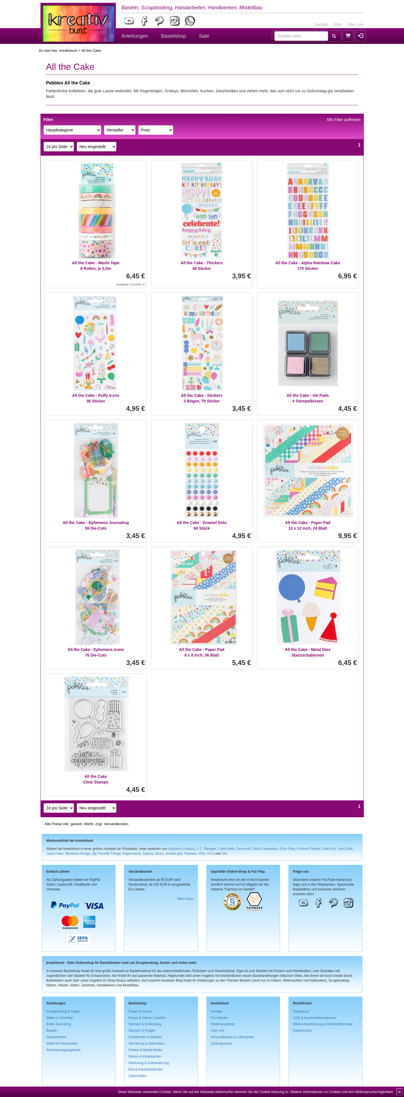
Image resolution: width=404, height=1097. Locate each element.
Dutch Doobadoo (264, 849)
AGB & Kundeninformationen (314, 1018)
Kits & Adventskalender (145, 1069)
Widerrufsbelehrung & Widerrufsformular (323, 1024)
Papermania (132, 854)
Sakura (148, 854)
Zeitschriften (137, 1076)
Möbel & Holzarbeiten (62, 1043)
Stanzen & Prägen (142, 1031)
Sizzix (159, 854)
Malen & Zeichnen (59, 1018)
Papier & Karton (140, 1011)
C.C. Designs (206, 849)
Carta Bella (226, 849)
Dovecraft (243, 849)
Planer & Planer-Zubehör (147, 1018)
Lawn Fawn (55, 854)
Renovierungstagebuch (63, 1050)
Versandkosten (116, 824)
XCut (210, 854)
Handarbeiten (56, 1037)
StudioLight (174, 854)
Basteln (52, 1031)
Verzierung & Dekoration (146, 1043)
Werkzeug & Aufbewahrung (148, 1063)
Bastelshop (173, 36)
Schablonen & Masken (145, 1037)
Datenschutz (302, 1031)
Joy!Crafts (345, 849)
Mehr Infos (185, 899)
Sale (204, 36)
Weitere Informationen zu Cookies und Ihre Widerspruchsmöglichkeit (341, 1092)
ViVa (201, 854)
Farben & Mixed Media (145, 1050)
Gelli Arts (329, 849)
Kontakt (321, 24)
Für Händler (220, 1018)
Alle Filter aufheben (344, 119)
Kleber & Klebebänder (144, 1056)
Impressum (301, 1011)
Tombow (190, 854)
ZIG (224, 854)
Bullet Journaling (58, 1024)
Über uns (356, 24)
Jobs (338, 24)
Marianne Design (78, 854)
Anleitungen (134, 36)
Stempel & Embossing (144, 1024)
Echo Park (287, 849)
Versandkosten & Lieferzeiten (232, 1037)
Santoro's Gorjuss (181, 849)
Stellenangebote (223, 1024)
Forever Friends (309, 849)
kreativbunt (68, 50)
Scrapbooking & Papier (63, 1011)
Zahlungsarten (221, 1043)
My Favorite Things (106, 854)
